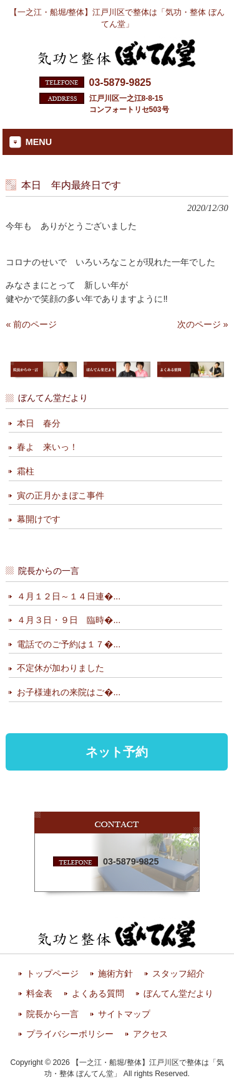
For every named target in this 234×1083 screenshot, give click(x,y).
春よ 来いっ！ (47, 447)
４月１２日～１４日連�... (68, 596)
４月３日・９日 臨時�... (68, 620)
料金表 (39, 993)
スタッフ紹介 (178, 973)
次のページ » (202, 324)
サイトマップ (124, 1014)
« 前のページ (31, 324)
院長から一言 (52, 1014)
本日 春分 (39, 423)
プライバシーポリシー (70, 1034)
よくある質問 (98, 993)
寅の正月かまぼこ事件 (60, 495)
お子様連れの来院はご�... (68, 692)
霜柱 (25, 471)
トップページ (52, 973)
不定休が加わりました (60, 668)
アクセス (150, 1034)
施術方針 (115, 973)
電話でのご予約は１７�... (68, 644)
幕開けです (39, 519)
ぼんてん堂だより (178, 993)
